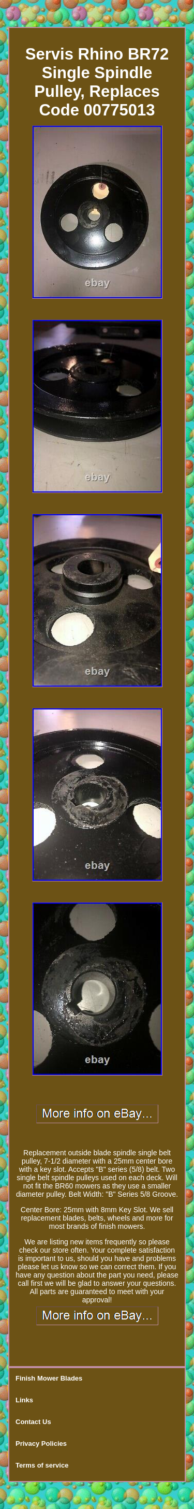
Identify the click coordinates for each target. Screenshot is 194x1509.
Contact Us (33, 1422)
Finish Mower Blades (49, 1378)
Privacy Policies (41, 1443)
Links (24, 1400)
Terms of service (42, 1465)
